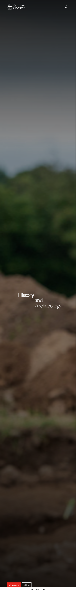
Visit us (27, 585)
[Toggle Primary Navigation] (61, 7)
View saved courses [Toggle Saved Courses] (38, 590)
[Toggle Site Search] (66, 7)
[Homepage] (16, 7)
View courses (14, 585)
